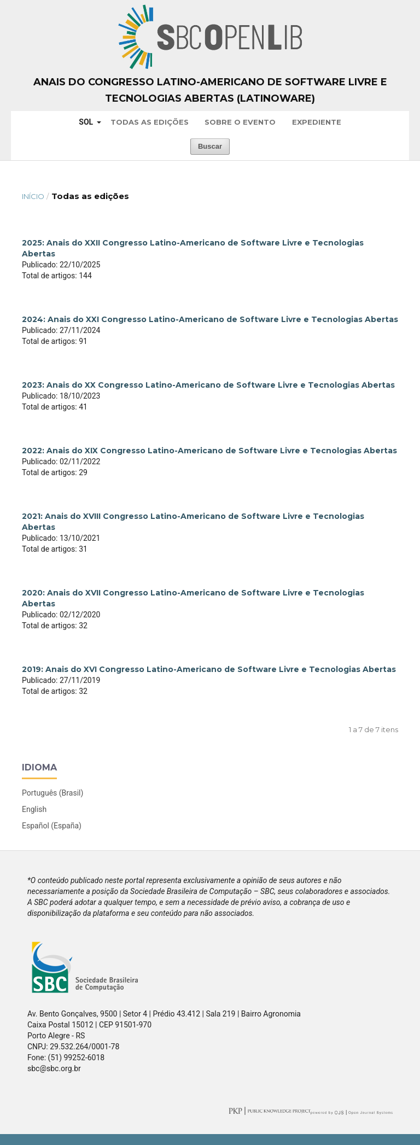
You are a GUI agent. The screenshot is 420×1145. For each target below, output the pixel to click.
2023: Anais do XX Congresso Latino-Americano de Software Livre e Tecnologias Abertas (208, 385)
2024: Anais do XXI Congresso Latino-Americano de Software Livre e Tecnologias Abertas (210, 319)
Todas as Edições (149, 122)
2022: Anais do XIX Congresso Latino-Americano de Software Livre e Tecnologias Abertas (209, 450)
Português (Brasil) (52, 792)
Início (33, 196)
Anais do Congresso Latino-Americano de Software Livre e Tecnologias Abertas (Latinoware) (210, 90)
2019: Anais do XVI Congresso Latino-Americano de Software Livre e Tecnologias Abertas (209, 669)
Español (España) (51, 825)
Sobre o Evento (240, 122)
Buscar (210, 146)
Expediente (316, 122)
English (34, 809)
